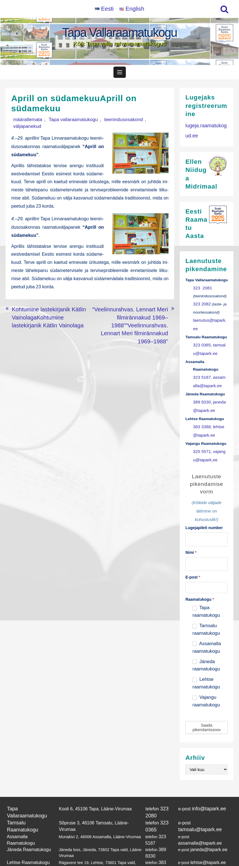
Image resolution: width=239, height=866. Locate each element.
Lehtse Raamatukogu (26, 834)
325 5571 (201, 433)
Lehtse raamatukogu (206, 661)
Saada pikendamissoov (206, 705)
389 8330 (201, 387)
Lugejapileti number (204, 508)
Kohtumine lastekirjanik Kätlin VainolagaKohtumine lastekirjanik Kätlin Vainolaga (45, 306)
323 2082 (201, 303)
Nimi (191, 531)
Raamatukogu (199, 577)
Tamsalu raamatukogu (206, 607)
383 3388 (201, 410)
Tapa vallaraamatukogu (64, 122)
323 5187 (201, 364)
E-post (192, 555)
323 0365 (201, 334)
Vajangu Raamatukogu (27, 845)
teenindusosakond (108, 122)
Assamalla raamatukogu (206, 625)
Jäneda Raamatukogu (26, 822)
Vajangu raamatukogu (206, 679)
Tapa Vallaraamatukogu (119, 32)
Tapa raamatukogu (206, 589)
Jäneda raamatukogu (206, 643)
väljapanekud (142, 122)
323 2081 (201, 288)
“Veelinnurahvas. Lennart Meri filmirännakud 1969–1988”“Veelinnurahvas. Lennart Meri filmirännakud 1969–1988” (132, 309)
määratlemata (25, 122)
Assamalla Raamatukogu (29, 811)
